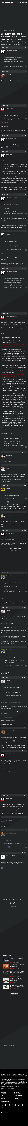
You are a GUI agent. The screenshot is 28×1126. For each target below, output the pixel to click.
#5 (25, 152)
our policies (14, 1082)
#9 (25, 313)
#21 (25, 795)
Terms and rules (18, 1096)
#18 (25, 677)
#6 (25, 195)
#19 (25, 728)
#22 (25, 817)
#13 (25, 512)
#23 (25, 830)
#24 (25, 853)
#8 (25, 269)
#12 (25, 485)
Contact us (17, 1093)
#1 (25, 48)
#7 (25, 231)
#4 (25, 136)
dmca (2, 1096)
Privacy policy (18, 1098)
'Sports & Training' (13, 42)
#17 (25, 647)
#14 (25, 530)
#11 (25, 465)
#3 (25, 105)
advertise (3, 1093)
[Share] (23, 48)
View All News (14, 993)
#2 (25, 72)
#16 (25, 607)
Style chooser (5, 1112)
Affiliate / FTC (5, 1098)
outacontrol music (7, 44)
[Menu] (3, 2)
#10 (25, 452)
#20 (25, 751)
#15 (25, 573)
